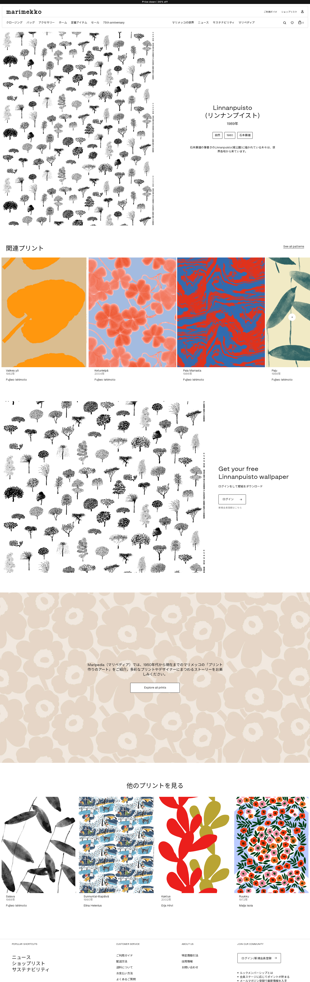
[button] (292, 317)
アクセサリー (47, 22)
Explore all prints (155, 687)
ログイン (228, 499)
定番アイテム (79, 22)
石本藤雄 (244, 135)
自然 (217, 135)
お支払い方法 (124, 973)
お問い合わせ (190, 967)
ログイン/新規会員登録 (257, 958)
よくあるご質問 (126, 979)
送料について (124, 967)
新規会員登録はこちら (230, 508)
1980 (230, 135)
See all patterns (293, 246)
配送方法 (121, 961)
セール (95, 22)
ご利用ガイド (270, 12)
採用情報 (187, 961)
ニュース (203, 22)
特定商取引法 (190, 955)
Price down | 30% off (155, 2)
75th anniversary (114, 22)
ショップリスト (289, 12)
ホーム (63, 22)
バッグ (30, 22)
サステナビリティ (223, 22)
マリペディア (246, 22)
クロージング (14, 22)
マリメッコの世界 (183, 22)
